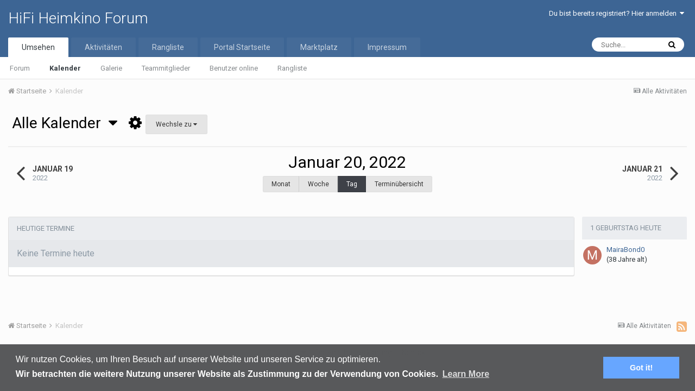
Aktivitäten (103, 47)
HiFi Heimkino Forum (78, 18)
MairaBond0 (625, 244)
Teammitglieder (166, 68)
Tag (351, 184)
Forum (20, 68)
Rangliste (292, 68)
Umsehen (38, 47)
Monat (280, 184)
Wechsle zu (176, 124)
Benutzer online (234, 68)
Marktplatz (319, 47)
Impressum (387, 47)
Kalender (65, 68)
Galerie (111, 68)
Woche (318, 184)
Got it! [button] (641, 367)
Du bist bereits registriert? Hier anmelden (616, 13)
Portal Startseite (242, 47)
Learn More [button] (466, 374)
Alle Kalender (64, 123)
